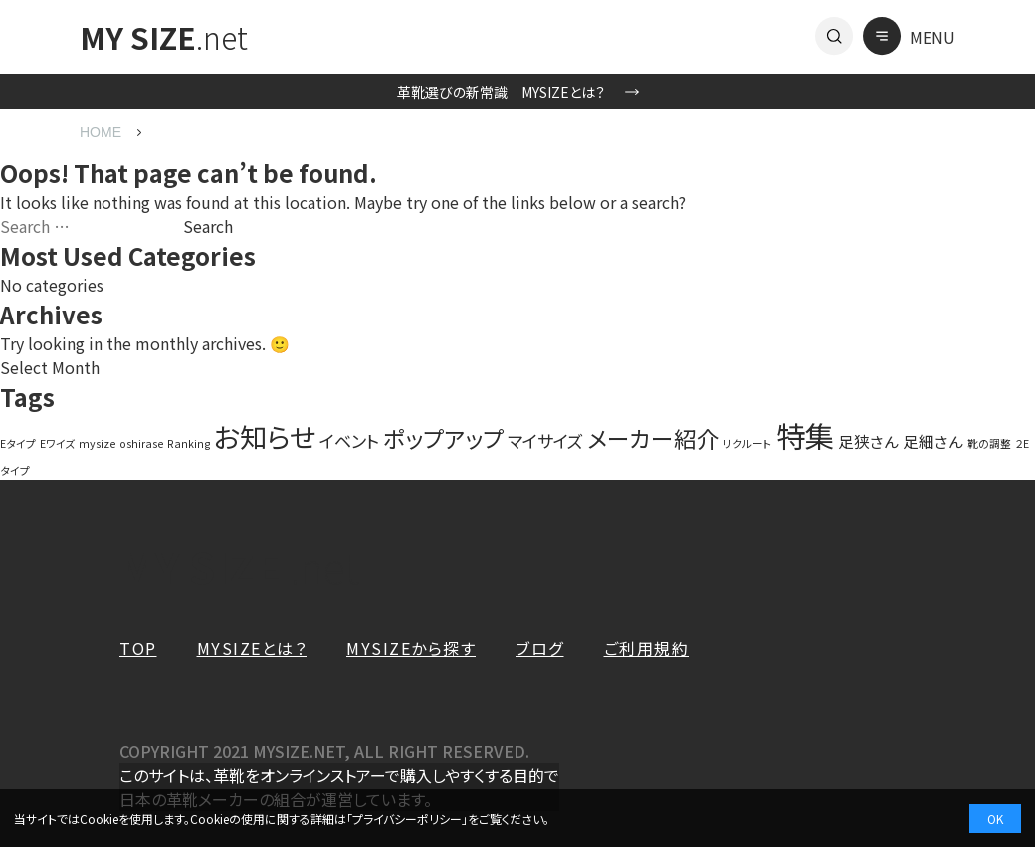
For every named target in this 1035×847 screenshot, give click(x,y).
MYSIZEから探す (411, 648)
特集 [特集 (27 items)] (805, 435)
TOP (138, 648)
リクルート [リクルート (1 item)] (748, 443)
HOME (100, 132)
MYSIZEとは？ (252, 648)
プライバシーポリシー (407, 818)
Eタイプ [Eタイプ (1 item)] (18, 443)
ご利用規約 (647, 648)
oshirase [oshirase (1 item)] (141, 443)
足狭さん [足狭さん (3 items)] (868, 441)
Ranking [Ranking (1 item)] (188, 443)
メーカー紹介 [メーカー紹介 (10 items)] (653, 438)
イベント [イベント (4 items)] (349, 440)
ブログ (540, 648)
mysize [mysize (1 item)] (97, 443)
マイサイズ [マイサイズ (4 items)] (545, 440)
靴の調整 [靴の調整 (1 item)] (989, 443)
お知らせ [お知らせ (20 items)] (264, 436)
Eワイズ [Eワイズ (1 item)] (57, 443)
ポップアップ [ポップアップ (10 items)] (443, 438)
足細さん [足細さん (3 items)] (933, 441)
